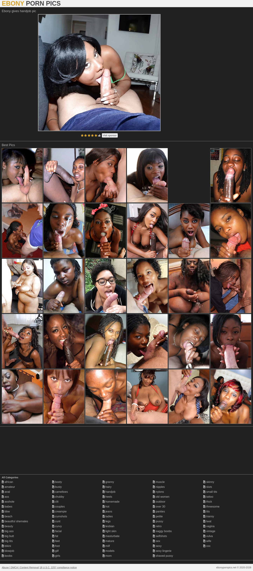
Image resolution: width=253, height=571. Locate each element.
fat (55, 536)
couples (58, 506)
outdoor (159, 501)
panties (159, 511)
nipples (159, 486)
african (7, 481)
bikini (6, 545)
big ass (8, 531)
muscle (159, 481)
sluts (207, 486)
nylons (158, 491)
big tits (7, 541)
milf (106, 545)
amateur (8, 486)
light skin (109, 531)
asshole (8, 501)
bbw (6, 511)
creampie (59, 511)
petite (158, 516)
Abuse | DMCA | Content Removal (20, 567)
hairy (107, 486)
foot (56, 545)
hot (106, 506)
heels (107, 496)
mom (107, 555)
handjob (109, 491)
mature (108, 541)
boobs (7, 555)
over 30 (159, 506)
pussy (158, 521)
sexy (157, 545)
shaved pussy (163, 555)
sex (156, 541)
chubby (58, 496)
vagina (209, 526)
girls (56, 555)
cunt (56, 521)
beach (7, 516)
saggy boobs (162, 531)
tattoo (208, 496)
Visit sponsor (110, 135)
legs (107, 521)
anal (6, 491)
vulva (208, 536)
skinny (208, 481)
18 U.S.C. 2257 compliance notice (58, 567)
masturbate (111, 536)
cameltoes (60, 491)
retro (157, 526)
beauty (7, 526)
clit (55, 501)
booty (57, 481)
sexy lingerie (162, 550)
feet (56, 541)
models (109, 550)
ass (5, 496)
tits (206, 511)
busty (57, 486)
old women (161, 496)
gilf (55, 550)
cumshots (59, 516)
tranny (208, 516)
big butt (8, 536)
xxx (206, 545)
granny (108, 481)
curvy (57, 526)
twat (207, 521)
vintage (209, 531)
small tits (210, 491)
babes (7, 506)
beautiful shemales (15, 521)
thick (207, 501)
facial (57, 531)
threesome (211, 506)
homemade (111, 501)
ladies (108, 516)
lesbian (108, 526)
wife (207, 541)
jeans (107, 511)
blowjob (8, 550)
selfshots (160, 536)
